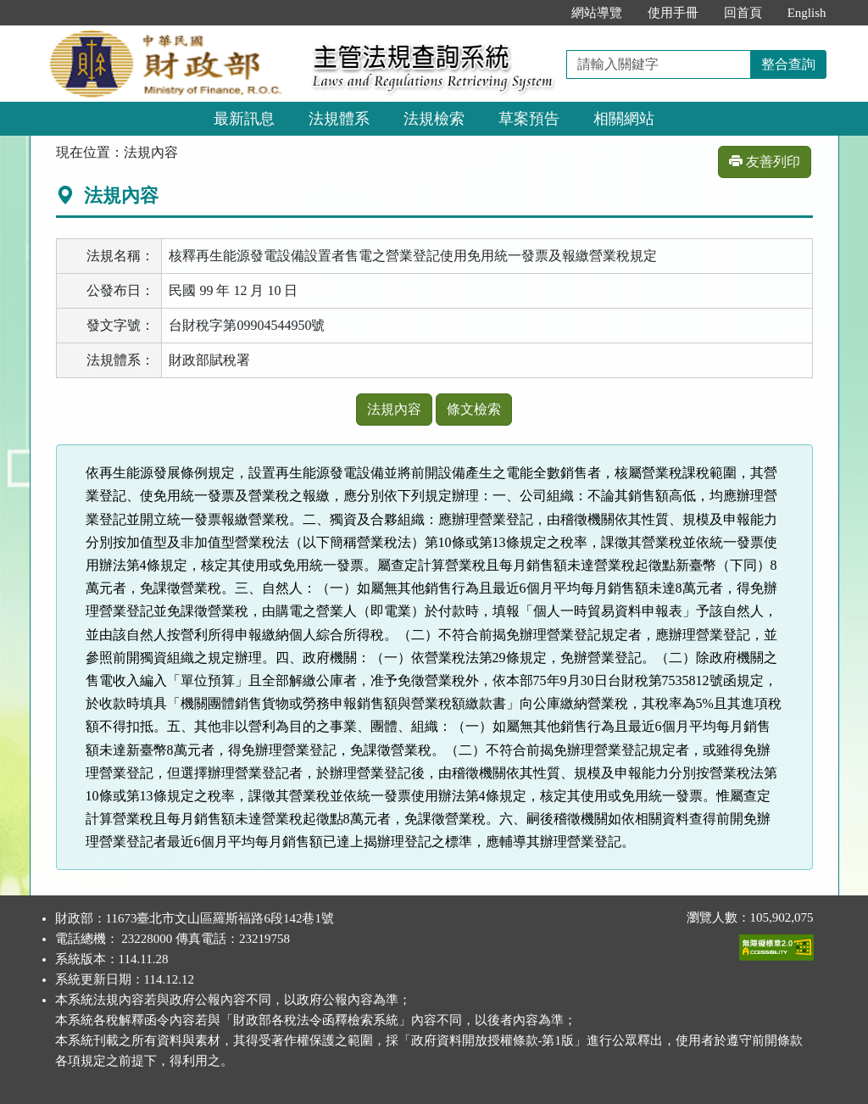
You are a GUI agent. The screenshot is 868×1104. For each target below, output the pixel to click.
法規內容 (394, 409)
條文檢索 (474, 409)
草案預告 (528, 118)
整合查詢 (788, 64)
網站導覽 (596, 13)
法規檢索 (434, 118)
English (806, 13)
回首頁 (743, 13)
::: (540, 13)
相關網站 (623, 118)
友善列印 (764, 161)
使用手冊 (673, 13)
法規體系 (339, 118)
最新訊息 (244, 118)
